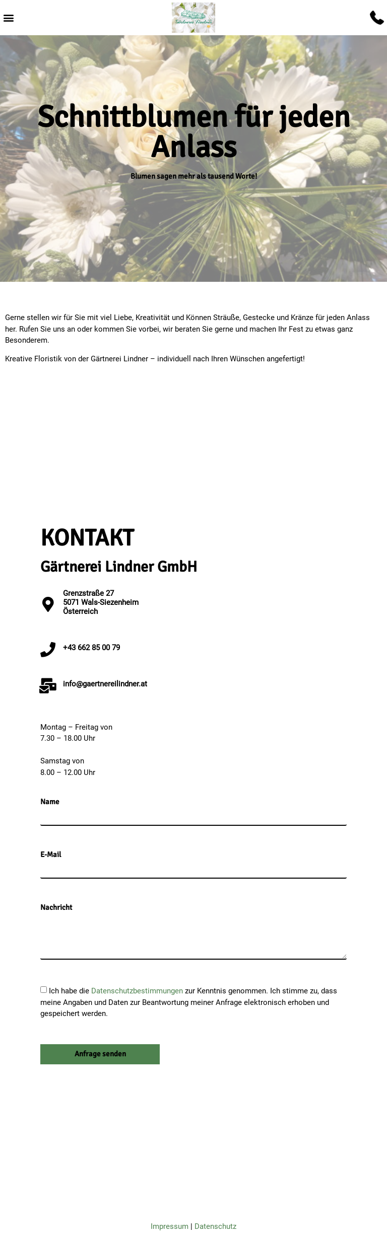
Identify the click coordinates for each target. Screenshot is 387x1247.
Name (49, 802)
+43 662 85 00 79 (91, 647)
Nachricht (56, 907)
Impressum (169, 1226)
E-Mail (50, 855)
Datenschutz (215, 1226)
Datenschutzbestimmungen (138, 990)
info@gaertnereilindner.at (105, 683)
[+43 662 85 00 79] (47, 649)
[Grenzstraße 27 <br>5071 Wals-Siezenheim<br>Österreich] (47, 604)
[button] (8, 18)
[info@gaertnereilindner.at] (47, 685)
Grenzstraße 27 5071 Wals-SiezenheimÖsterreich (101, 602)
